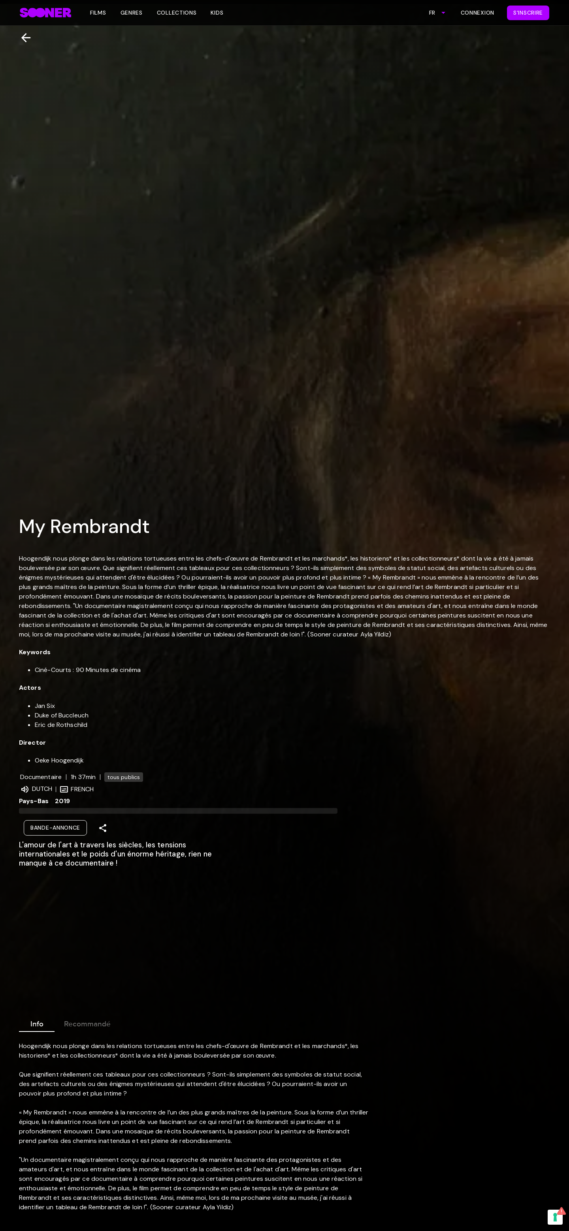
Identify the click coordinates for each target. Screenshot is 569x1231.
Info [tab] (37, 1022)
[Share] (103, 828)
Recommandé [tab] (87, 1022)
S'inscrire (528, 12)
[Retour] (22, 38)
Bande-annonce (55, 827)
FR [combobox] (432, 12)
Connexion (477, 12)
